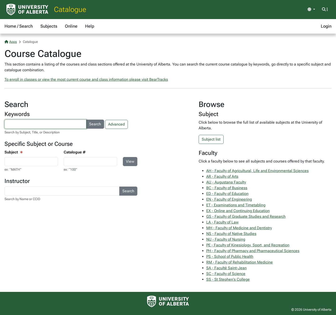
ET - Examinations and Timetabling (235, 205)
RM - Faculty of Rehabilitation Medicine (239, 262)
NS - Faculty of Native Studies (231, 233)
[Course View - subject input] (31, 161)
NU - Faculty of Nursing (225, 239)
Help (89, 26)
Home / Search (19, 26)
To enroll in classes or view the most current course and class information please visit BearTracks (86, 79)
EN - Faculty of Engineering (229, 199)
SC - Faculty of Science (225, 273)
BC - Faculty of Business (226, 188)
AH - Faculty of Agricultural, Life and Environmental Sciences (257, 170)
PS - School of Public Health (229, 256)
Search (95, 124)
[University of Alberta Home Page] (27, 9)
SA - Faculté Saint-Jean (226, 268)
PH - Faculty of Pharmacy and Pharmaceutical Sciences (252, 251)
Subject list (211, 139)
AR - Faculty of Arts (222, 176)
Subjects (48, 26)
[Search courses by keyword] (45, 124)
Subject (11, 152)
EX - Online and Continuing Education (238, 210)
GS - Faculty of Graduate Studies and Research (246, 216)
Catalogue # (75, 152)
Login (326, 26)
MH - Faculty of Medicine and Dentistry (239, 228)
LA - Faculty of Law (222, 222)
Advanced (116, 124)
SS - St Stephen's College (228, 279)
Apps (11, 42)
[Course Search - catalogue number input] (90, 161)
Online (71, 26)
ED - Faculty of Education (227, 193)
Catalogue (70, 9)
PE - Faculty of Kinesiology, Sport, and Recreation (247, 245)
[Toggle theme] (311, 9)
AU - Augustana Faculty (226, 182)
